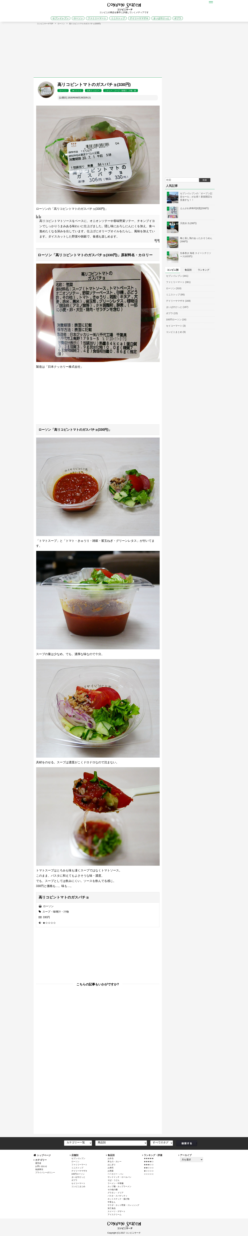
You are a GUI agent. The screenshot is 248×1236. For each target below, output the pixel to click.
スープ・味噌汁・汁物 (55, 911)
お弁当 (111, 1158)
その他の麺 (112, 1189)
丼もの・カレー (114, 1161)
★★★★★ (149, 1158)
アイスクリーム (114, 1214)
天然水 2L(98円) (182, 223)
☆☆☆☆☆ (149, 1174)
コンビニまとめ (78, 1186)
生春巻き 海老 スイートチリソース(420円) (189, 254)
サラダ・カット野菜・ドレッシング (123, 1205)
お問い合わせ (41, 1166)
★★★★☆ (149, 1161)
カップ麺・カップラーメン (119, 1186)
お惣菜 (111, 1171)
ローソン (78, 18)
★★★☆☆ (149, 1165)
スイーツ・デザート (116, 1211)
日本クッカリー (93, 91)
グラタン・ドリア (115, 1193)
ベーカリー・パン (115, 1174)
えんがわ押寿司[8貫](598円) (188, 208)
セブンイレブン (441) (177, 276)
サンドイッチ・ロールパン (119, 1177)
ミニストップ (118, 18)
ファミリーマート (97, 18)
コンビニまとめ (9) (176, 332)
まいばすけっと (161, 18)
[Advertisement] (124, 49)
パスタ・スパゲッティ (117, 1196)
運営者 (38, 1163)
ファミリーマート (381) (178, 282)
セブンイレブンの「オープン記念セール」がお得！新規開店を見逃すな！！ (189, 197)
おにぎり (112, 1165)
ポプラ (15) (172, 313)
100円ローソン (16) (176, 319)
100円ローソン (78, 1174)
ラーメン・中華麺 (115, 1183)
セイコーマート (78, 1183)
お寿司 (111, 1168)
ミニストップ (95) (175, 294)
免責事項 (39, 1169)
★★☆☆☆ (149, 1168)
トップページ (44, 1155)
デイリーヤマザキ (139, 18)
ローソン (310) (174, 288)
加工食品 (112, 1208)
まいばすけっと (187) (177, 307)
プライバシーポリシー (45, 1172)
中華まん (112, 1202)
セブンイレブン (60, 18)
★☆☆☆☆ (76, 91)
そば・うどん (113, 1180)
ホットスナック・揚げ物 (118, 1199)
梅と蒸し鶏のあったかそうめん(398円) (189, 240)
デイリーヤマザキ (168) (178, 300)
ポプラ (177, 18)
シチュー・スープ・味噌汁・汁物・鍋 (120, 91)
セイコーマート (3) (176, 325)
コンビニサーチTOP (45, 24)
